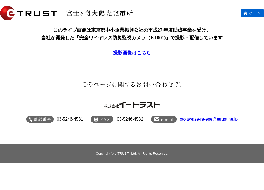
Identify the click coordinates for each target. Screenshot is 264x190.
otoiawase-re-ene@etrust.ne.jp (209, 119)
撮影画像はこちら (132, 52)
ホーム (252, 13)
